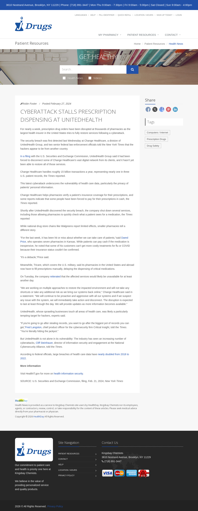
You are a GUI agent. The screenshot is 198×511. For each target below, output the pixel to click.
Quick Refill (124, 15)
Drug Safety (153, 145)
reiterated (55, 276)
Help (93, 15)
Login (179, 15)
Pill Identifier (106, 15)
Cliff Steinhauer (44, 342)
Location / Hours (144, 15)
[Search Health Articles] (93, 69)
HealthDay (38, 416)
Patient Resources (141, 34)
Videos (95, 78)
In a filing (25, 156)
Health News (73, 78)
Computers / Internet (157, 132)
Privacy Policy (66, 475)
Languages (81, 15)
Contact (171, 34)
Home (137, 43)
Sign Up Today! (164, 15)
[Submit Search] (132, 69)
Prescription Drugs (156, 139)
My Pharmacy (108, 34)
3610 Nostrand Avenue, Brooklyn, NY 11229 (32, 4)
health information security (68, 373)
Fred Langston (33, 327)
